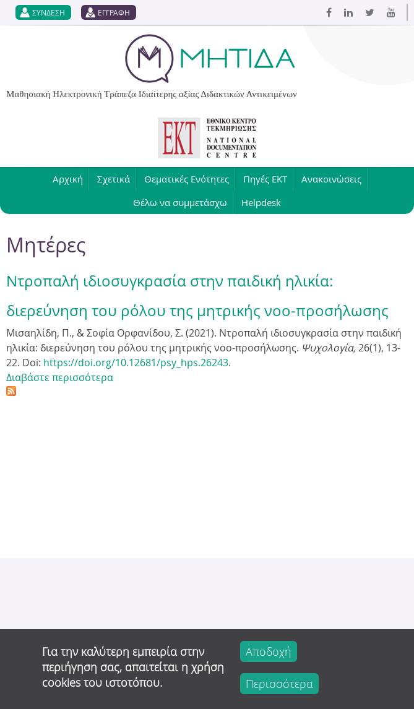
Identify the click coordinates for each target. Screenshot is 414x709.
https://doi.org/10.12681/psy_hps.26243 (135, 362)
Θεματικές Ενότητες (186, 179)
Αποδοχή (268, 651)
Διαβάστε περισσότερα (59, 377)
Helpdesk (261, 202)
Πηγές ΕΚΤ (265, 179)
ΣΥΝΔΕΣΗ (48, 12)
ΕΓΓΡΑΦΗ (114, 12)
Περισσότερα (279, 683)
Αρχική (68, 179)
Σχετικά (113, 179)
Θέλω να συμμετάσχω (180, 202)
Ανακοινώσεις (331, 179)
